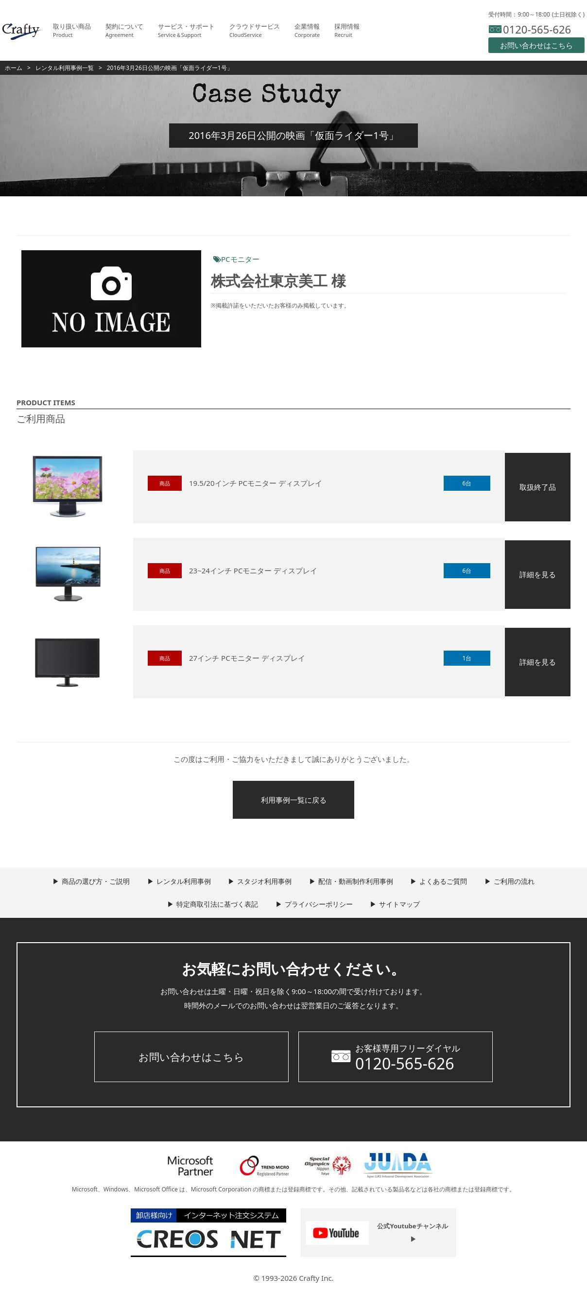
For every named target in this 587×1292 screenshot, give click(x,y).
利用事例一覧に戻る (294, 801)
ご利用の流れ (519, 883)
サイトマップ (401, 906)
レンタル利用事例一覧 (64, 68)
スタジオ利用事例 (263, 883)
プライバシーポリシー (319, 906)
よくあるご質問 (446, 883)
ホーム (13, 68)
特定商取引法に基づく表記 (215, 906)
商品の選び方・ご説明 (90, 883)
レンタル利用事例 (180, 883)
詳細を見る (537, 574)
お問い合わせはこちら (191, 1058)
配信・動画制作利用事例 (356, 883)
